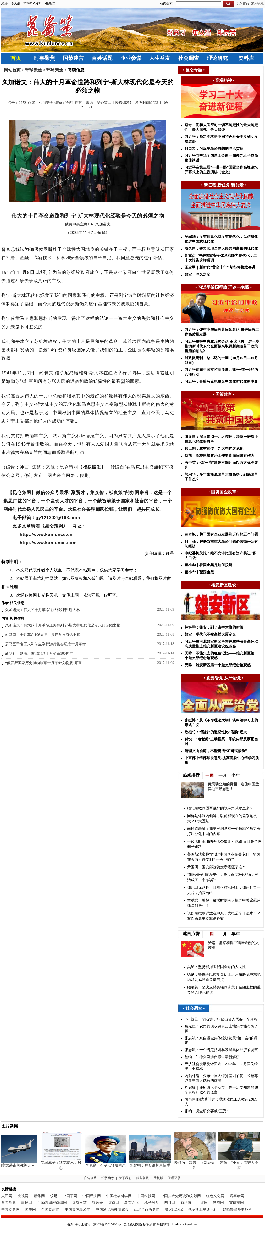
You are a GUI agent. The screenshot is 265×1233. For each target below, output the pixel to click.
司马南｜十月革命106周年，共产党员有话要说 (42, 635)
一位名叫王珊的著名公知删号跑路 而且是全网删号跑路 (224, 844)
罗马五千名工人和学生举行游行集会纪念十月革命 (45, 644)
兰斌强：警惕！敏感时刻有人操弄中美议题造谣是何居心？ (224, 903)
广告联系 (90, 1178)
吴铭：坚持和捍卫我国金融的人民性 (216, 967)
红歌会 (97, 1203)
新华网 (39, 1196)
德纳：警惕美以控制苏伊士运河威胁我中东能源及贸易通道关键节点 (224, 977)
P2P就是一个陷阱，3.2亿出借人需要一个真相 (221, 1019)
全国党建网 (50, 1210)
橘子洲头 (151, 1203)
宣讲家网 (236, 1203)
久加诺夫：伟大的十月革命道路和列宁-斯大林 (42, 610)
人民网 (6, 1196)
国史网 (30, 1210)
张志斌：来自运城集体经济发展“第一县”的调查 (221, 1040)
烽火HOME (174, 1210)
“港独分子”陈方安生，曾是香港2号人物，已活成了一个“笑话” (222, 877)
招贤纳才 (107, 1178)
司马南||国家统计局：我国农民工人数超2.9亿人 (221, 1101)
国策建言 (73, 58)
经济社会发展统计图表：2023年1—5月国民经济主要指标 (221, 1066)
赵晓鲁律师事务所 (237, 1210)
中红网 (202, 1203)
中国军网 (70, 1196)
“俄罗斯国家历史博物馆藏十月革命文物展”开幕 (43, 663)
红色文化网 (215, 1196)
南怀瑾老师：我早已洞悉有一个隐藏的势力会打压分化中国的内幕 (224, 831)
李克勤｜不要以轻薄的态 (107, 1165)
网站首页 (12, 70)
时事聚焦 (44, 58)
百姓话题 (102, 58)
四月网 (169, 1203)
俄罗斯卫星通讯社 (202, 1210)
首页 (15, 58)
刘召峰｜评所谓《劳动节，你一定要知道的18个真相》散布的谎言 (221, 1090)
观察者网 (237, 1196)
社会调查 (188, 58)
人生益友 (159, 58)
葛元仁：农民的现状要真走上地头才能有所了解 (221, 1028)
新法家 (185, 1203)
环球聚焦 (33, 70)
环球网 (26, 1203)
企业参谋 (130, 58)
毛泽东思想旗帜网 (52, 1203)
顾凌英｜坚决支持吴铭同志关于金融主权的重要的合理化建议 (224, 990)
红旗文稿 (79, 1203)
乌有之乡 (131, 1203)
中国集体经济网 (77, 1210)
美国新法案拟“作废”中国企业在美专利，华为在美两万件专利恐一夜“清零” (223, 857)
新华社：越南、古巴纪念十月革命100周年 (39, 654)
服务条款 (142, 1178)
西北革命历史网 (146, 1210)
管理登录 (174, 1178)
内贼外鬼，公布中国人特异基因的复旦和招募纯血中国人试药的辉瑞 (221, 1078)
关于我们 (125, 1178)
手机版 (158, 1178)
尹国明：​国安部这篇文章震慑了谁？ (216, 867)
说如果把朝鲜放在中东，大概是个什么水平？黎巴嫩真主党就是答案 (224, 915)
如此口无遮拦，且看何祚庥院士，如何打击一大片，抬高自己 (224, 890)
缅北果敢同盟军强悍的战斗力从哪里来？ (220, 808)
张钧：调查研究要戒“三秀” (206, 1111)
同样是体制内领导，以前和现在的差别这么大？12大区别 (222, 818)
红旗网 (113, 1203)
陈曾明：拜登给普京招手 (151, 1165)
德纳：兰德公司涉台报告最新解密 (212, 1057)
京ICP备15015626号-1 (108, 1224)
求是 (53, 1196)
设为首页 (242, 3)
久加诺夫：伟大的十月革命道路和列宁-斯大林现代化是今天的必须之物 (62, 625)
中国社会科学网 (119, 1196)
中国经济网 (91, 1196)
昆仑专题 (193, 70)
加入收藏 (257, 3)
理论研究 (217, 58)
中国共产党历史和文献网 (181, 1196)
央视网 (23, 1196)
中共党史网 (10, 1210)
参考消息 (8, 1203)
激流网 (218, 1203)
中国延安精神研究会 (112, 1210)
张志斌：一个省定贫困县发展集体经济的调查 (221, 1050)
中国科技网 (146, 1196)
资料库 (246, 58)
